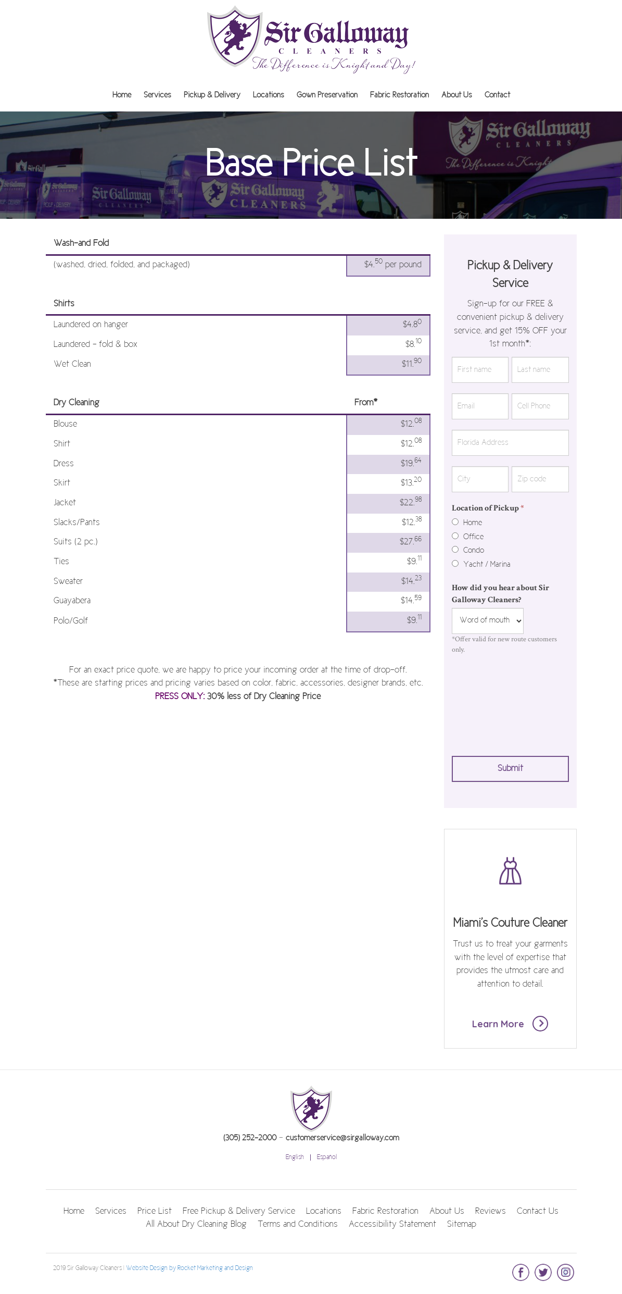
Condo (468, 550)
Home (121, 95)
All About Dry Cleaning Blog (196, 1225)
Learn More (510, 1023)
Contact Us (537, 1212)
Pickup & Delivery (212, 95)
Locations (268, 95)
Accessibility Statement (392, 1225)
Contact (497, 95)
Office (468, 537)
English (295, 1157)
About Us (456, 95)
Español (327, 1157)
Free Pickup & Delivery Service (239, 1212)
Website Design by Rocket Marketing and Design (189, 1268)
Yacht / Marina (481, 564)
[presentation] (494, 702)
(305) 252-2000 (249, 1138)
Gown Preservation (327, 95)
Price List (154, 1212)
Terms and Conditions (298, 1225)
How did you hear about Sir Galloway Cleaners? (500, 593)
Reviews (490, 1212)
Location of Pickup (488, 508)
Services (157, 95)
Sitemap (461, 1225)
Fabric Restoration (399, 95)
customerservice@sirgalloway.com (342, 1138)
